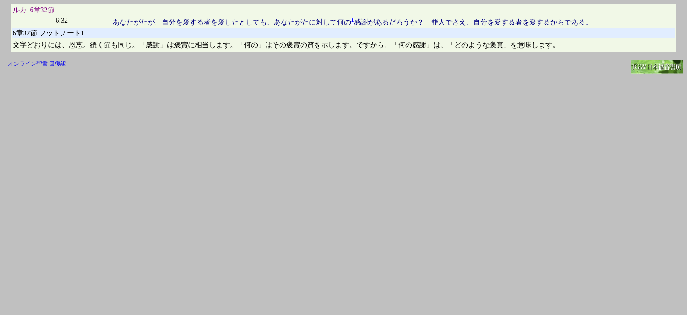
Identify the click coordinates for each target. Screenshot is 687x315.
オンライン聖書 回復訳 (37, 64)
